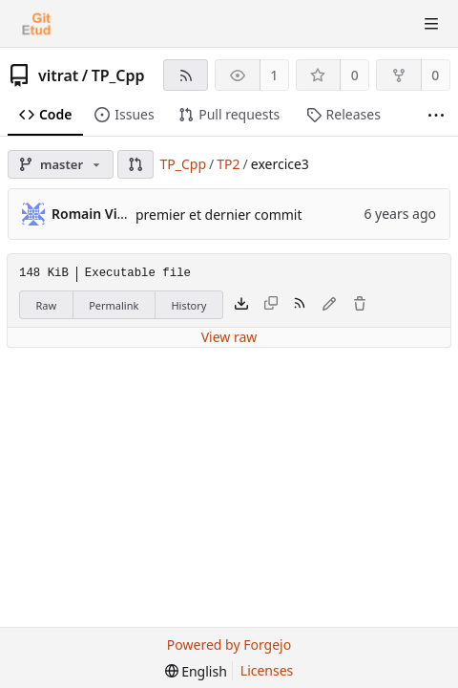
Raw (46, 305)
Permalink (113, 305)
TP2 (228, 164)
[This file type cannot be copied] (271, 305)
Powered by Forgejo (229, 644)
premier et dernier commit (218, 214)
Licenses (267, 670)
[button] (135, 164)
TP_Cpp (118, 75)
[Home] (36, 24)
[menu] (196, 671)
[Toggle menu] (431, 24)
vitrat (58, 75)
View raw (229, 337)
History (188, 305)
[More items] (436, 115)
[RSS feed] (185, 75)
